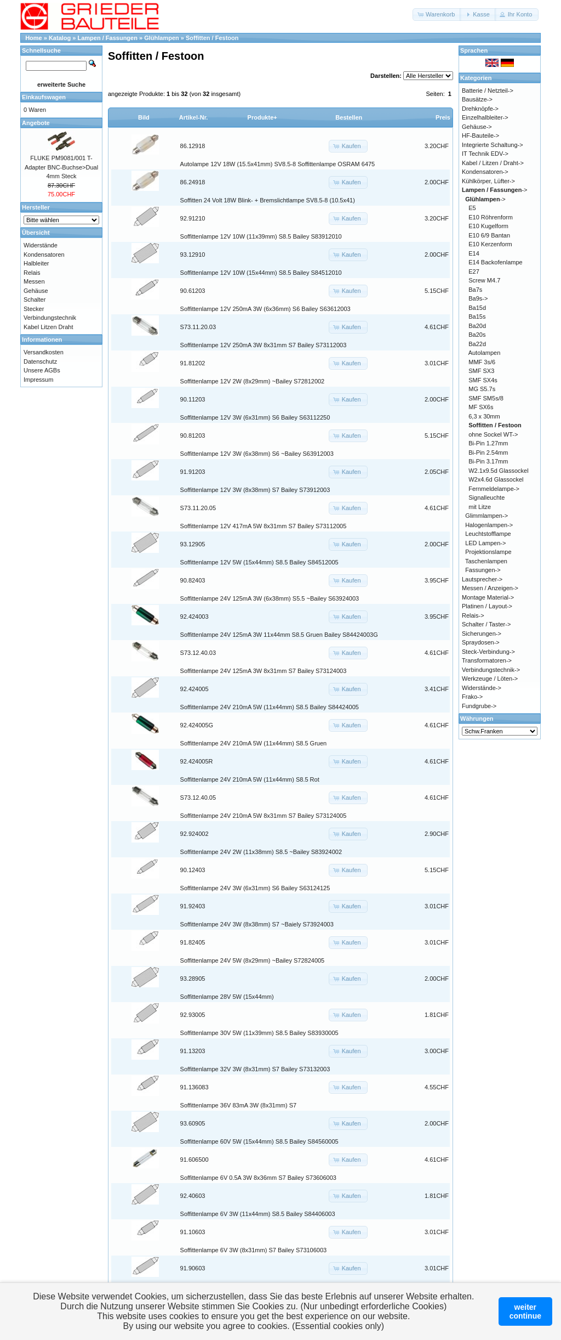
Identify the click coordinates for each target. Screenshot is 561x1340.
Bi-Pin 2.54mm (488, 452)
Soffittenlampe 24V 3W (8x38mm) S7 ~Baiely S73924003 (257, 924)
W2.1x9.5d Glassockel (498, 470)
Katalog (60, 38)
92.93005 (192, 1014)
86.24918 (192, 182)
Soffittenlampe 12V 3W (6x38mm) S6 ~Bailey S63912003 (257, 453)
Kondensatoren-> (485, 171)
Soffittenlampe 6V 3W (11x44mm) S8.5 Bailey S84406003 (257, 1214)
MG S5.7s (481, 389)
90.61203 (192, 290)
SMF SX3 (481, 370)
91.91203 (192, 471)
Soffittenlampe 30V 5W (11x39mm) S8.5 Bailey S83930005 (259, 1033)
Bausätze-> (477, 99)
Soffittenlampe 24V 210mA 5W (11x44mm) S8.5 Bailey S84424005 (269, 707)
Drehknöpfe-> (480, 108)
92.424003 (194, 616)
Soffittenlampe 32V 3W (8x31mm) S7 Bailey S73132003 (255, 1069)
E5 (472, 208)
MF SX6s (480, 407)
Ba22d (477, 344)
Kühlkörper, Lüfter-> (488, 181)
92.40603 (192, 1195)
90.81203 (192, 435)
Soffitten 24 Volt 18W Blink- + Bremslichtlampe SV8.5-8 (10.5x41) (267, 200)
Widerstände (41, 245)
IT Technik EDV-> (485, 153)
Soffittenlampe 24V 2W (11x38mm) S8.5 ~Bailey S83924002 (261, 852)
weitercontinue (525, 1311)
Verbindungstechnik (50, 317)
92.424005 (194, 689)
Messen (34, 281)
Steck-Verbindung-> (488, 651)
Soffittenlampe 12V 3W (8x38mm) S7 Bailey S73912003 (255, 490)
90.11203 (192, 399)
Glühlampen (161, 38)
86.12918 (192, 146)
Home (33, 38)
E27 (473, 271)
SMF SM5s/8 (485, 398)
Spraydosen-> (481, 642)
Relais (32, 272)
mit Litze (479, 507)
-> (495, 189)
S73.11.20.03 (198, 327)
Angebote (36, 123)
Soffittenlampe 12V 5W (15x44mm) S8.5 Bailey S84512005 (259, 562)
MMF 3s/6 (481, 362)
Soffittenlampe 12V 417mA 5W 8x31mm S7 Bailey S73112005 (263, 526)
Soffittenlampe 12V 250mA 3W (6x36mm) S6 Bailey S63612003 (265, 309)
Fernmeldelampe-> (493, 488)
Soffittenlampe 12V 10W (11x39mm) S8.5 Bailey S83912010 (261, 236)
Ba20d (477, 326)
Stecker (34, 309)
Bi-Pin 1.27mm (488, 443)
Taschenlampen (486, 561)
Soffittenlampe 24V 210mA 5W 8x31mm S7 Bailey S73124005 (263, 815)
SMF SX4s (482, 380)
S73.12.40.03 (198, 652)
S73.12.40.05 (198, 797)
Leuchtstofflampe (488, 533)
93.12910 (192, 254)
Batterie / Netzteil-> (487, 90)
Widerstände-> (481, 688)
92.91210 (192, 218)
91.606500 (194, 1159)
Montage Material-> (488, 597)
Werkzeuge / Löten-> (490, 678)
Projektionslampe (488, 552)
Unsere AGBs (42, 370)
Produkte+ (262, 117)
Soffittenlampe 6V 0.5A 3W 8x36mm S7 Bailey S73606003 (258, 1177)
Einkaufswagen (44, 97)
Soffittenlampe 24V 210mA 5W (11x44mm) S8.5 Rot (249, 779)
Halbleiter (36, 263)
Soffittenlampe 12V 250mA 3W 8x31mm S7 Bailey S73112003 (263, 345)
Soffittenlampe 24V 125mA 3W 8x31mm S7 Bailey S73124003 (263, 671)
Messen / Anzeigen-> (490, 588)
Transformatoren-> (487, 660)
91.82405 (192, 942)
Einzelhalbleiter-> (485, 117)
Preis (443, 117)
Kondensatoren (44, 254)
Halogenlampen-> (489, 525)
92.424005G (197, 725)
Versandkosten (44, 352)
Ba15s (476, 316)
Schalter (34, 299)
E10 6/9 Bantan (489, 235)
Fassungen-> (483, 570)
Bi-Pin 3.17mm (488, 461)
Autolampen (484, 352)
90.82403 (192, 580)
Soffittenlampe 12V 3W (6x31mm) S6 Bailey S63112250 (255, 417)
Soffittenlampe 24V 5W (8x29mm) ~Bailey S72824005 (252, 960)
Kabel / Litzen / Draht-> (493, 163)
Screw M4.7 (484, 280)
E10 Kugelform (488, 226)
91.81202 (192, 363)
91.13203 (192, 1051)
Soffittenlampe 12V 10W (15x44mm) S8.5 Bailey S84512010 (261, 272)
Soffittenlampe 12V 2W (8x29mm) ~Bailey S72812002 (252, 381)
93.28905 (192, 978)
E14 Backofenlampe (495, 262)
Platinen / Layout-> (487, 606)
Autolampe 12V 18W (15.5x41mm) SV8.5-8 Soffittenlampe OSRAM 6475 (277, 164)
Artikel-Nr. (193, 117)
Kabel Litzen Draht (48, 327)
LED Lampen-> (485, 543)
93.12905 (192, 544)
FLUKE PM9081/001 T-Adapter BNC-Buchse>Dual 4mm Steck (61, 167)
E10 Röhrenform (490, 217)
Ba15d (477, 307)
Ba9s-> (478, 298)
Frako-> (472, 696)
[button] (437, 14)
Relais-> (473, 615)
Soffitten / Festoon (212, 38)
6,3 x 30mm (484, 416)
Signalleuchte (486, 497)
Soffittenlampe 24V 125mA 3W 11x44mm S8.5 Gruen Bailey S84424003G (279, 634)
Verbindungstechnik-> (491, 669)
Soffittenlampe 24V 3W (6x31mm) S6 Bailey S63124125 (255, 888)
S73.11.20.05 (198, 508)
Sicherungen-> (481, 633)
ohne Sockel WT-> (493, 434)
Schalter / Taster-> (486, 624)
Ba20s (476, 334)
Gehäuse (36, 290)
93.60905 (192, 1123)
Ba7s (475, 289)
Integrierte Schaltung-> (492, 145)
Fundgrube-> (479, 706)
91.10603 (192, 1232)
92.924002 (194, 833)
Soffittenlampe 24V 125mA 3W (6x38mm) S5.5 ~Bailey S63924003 (269, 598)
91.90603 (192, 1268)
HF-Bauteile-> (480, 135)
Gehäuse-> (477, 126)
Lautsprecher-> (482, 579)
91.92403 (192, 906)
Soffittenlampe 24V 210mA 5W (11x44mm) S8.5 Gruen (253, 743)
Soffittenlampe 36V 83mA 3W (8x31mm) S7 (238, 1105)
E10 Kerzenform (490, 244)
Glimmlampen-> (486, 515)
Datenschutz (40, 361)
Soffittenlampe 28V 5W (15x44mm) (227, 996)
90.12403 (192, 870)
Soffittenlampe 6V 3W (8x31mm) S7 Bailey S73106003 (253, 1250)
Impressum (38, 379)
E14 (473, 253)
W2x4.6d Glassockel (495, 479)
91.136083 (194, 1087)
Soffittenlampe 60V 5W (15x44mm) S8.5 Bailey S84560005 (259, 1141)
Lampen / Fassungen (108, 38)
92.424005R (196, 761)
